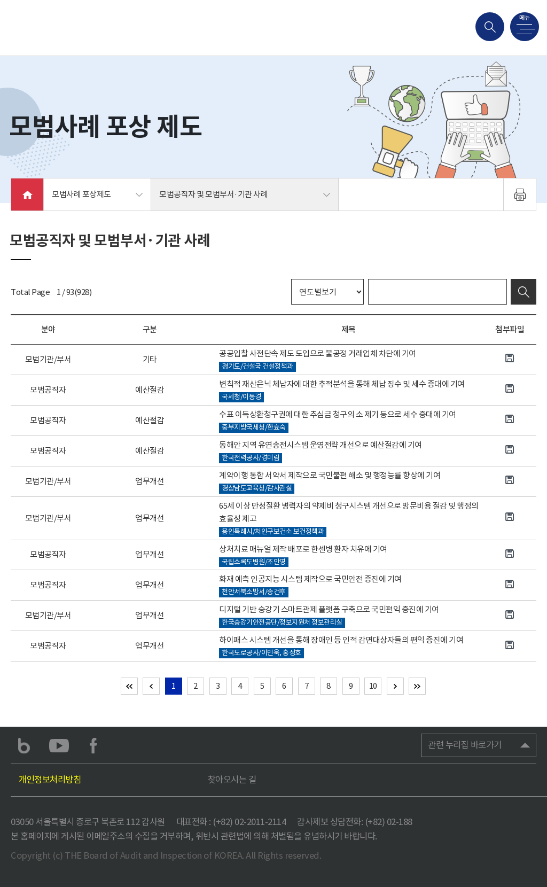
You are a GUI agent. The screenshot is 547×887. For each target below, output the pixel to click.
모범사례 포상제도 (81, 194)
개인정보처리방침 (50, 779)
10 (373, 686)
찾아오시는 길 (232, 779)
